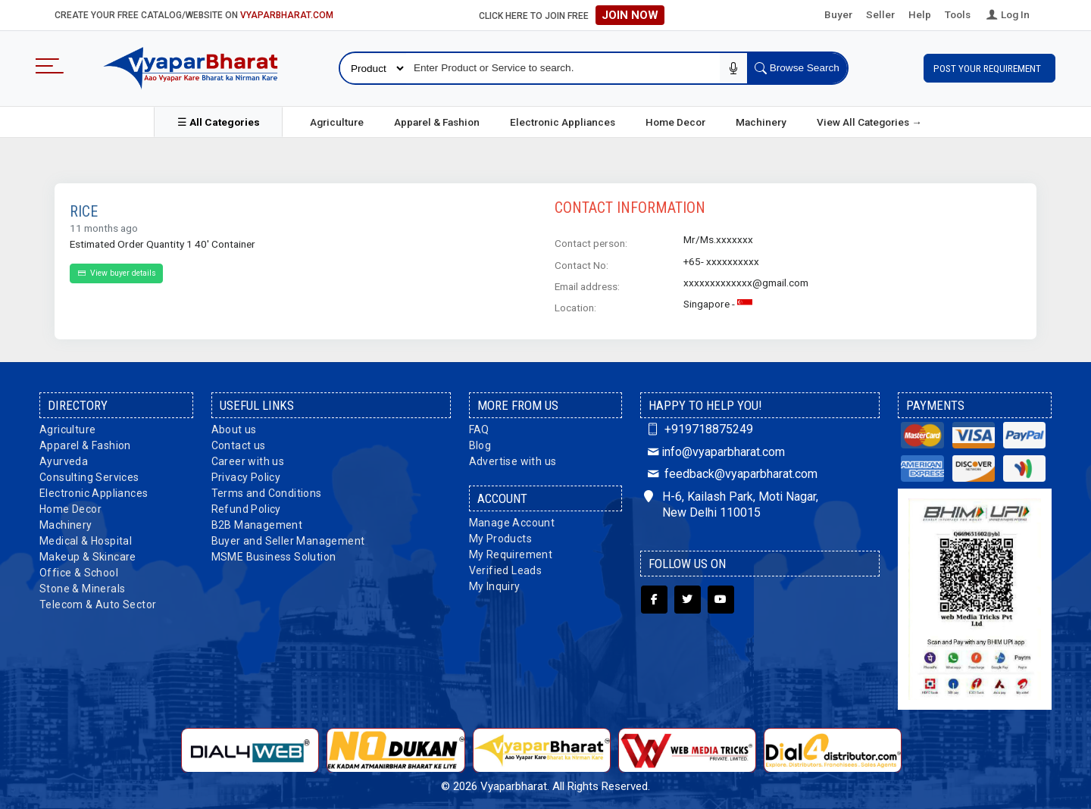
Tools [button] (958, 14)
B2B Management (257, 524)
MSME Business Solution (273, 556)
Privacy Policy (246, 476)
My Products (500, 538)
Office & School (78, 572)
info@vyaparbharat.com (714, 450)
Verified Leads (505, 570)
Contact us (238, 445)
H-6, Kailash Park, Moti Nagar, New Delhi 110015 (731, 504)
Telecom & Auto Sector (97, 604)
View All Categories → (869, 121)
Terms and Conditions (266, 492)
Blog (480, 445)
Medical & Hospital (85, 540)
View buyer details (116, 272)
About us (234, 429)
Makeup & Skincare (87, 556)
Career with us (248, 460)
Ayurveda (63, 460)
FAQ (479, 429)
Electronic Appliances (562, 121)
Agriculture (337, 121)
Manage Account (512, 522)
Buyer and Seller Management (288, 540)
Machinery (761, 121)
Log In (1007, 14)
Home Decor (675, 121)
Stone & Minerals (82, 588)
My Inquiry (494, 585)
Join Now (630, 15)
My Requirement (511, 554)
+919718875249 (698, 428)
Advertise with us (513, 460)
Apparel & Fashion (437, 121)
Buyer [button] (838, 14)
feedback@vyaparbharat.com (730, 473)
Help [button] (919, 14)
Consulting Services (89, 476)
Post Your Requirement (989, 67)
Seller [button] (880, 14)
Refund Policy (246, 508)
